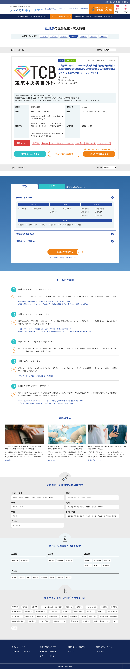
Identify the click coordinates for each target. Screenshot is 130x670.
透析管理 (83, 617)
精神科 (22, 578)
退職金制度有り (41, 613)
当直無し (79, 608)
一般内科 (15, 561)
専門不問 (15, 608)
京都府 (82, 508)
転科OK (24, 608)
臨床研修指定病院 (18, 622)
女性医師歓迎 (78, 613)
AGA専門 (97, 566)
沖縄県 (114, 517)
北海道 (42, 36)
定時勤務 (114, 608)
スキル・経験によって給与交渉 (52, 608)
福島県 (105, 36)
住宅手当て (28, 613)
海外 (115, 622)
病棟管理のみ (41, 617)
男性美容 (106, 566)
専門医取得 (74, 622)
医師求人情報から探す (39, 16)
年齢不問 (34, 608)
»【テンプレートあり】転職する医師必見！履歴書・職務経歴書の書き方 (44, 330)
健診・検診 (92, 617)
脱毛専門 (88, 566)
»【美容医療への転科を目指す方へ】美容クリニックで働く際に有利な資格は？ (47, 404)
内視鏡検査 (73, 617)
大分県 (94, 517)
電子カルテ (90, 613)
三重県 (21, 508)
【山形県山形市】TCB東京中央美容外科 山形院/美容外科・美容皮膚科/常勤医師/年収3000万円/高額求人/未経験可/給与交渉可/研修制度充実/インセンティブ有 (86, 69)
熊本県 (88, 517)
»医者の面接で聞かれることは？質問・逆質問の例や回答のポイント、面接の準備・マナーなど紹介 (54, 332)
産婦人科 (35, 578)
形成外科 (60, 561)
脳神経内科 (24, 561)
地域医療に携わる (59, 622)
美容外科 (88, 561)
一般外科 (51, 561)
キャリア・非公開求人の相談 (61, 16)
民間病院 (32, 622)
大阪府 (70, 508)
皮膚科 (14, 578)
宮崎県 (100, 517)
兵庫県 (76, 508)
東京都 (70, 498)
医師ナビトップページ (20, 648)
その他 (68, 578)
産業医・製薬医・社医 (101, 622)
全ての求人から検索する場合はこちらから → (65, 259)
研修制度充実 (16, 613)
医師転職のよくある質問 (103, 16)
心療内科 (44, 578)
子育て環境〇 (54, 613)
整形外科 (69, 561)
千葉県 (89, 498)
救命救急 (86, 622)
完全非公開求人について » (68, 188)
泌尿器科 (60, 578)
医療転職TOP (23, 16)
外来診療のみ (29, 617)
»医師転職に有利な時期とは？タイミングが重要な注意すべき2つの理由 (44, 302)
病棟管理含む (53, 617)
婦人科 (52, 578)
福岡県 (70, 517)
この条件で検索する (66, 252)
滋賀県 (88, 508)
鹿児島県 (107, 517)
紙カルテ (101, 613)
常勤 (22, 186)
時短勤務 (104, 608)
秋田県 (63, 36)
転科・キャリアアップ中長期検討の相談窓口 (103, 9)
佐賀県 (76, 517)
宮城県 (94, 36)
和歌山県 (101, 508)
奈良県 (94, 508)
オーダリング (112, 613)
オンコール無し (91, 608)
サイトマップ (101, 652)
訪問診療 (64, 617)
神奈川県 (76, 498)
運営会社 (125, 2)
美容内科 (107, 561)
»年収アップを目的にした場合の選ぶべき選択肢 (35, 377)
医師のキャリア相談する (77, 648)
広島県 (15, 517)
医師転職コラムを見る (83, 16)
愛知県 (15, 508)
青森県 (52, 36)
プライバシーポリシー (48, 657)
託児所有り (66, 613)
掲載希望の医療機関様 (112, 2)
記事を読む (8, 461)
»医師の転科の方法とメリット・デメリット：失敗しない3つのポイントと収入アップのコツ (51, 402)
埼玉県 (83, 498)
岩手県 (84, 36)
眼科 (28, 578)
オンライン (16, 526)
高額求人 (69, 608)
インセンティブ (17, 617)
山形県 (73, 36)
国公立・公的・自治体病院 (108, 617)
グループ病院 (44, 622)
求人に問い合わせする (99, 154)
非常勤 (46, 186)
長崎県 (82, 517)
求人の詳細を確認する (64, 154)
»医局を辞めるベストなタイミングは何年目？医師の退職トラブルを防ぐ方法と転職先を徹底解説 (53, 305)
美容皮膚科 (97, 561)
